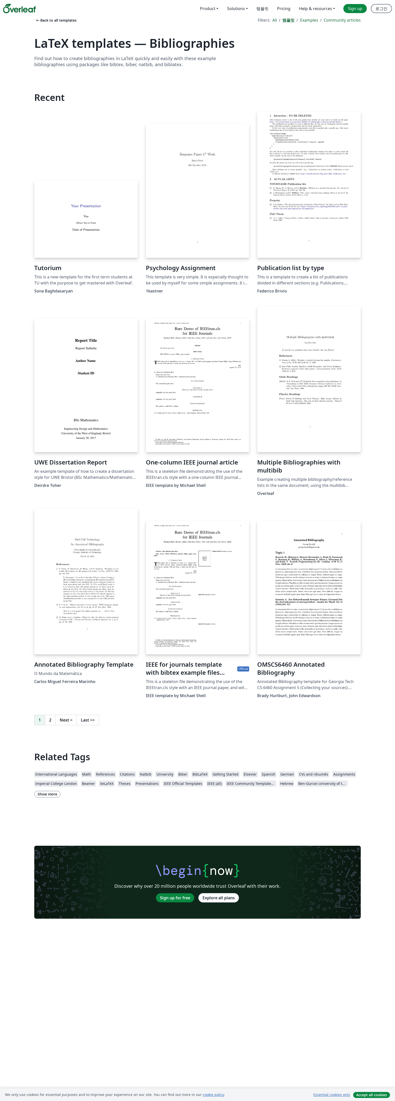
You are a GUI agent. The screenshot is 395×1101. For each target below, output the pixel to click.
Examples (309, 20)
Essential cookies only (331, 1094)
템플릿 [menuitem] (262, 8)
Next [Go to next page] (66, 720)
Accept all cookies (371, 1094)
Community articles (342, 20)
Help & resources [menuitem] (315, 8)
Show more (47, 794)
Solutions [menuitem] (236, 8)
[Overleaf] (19, 8)
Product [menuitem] (207, 8)
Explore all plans (219, 898)
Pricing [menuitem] (283, 8)
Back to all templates (56, 20)
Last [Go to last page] (88, 720)
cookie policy (213, 1094)
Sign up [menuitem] (355, 8)
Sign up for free (175, 898)
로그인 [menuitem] (381, 8)
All (274, 20)
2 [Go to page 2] (50, 720)
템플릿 (288, 20)
